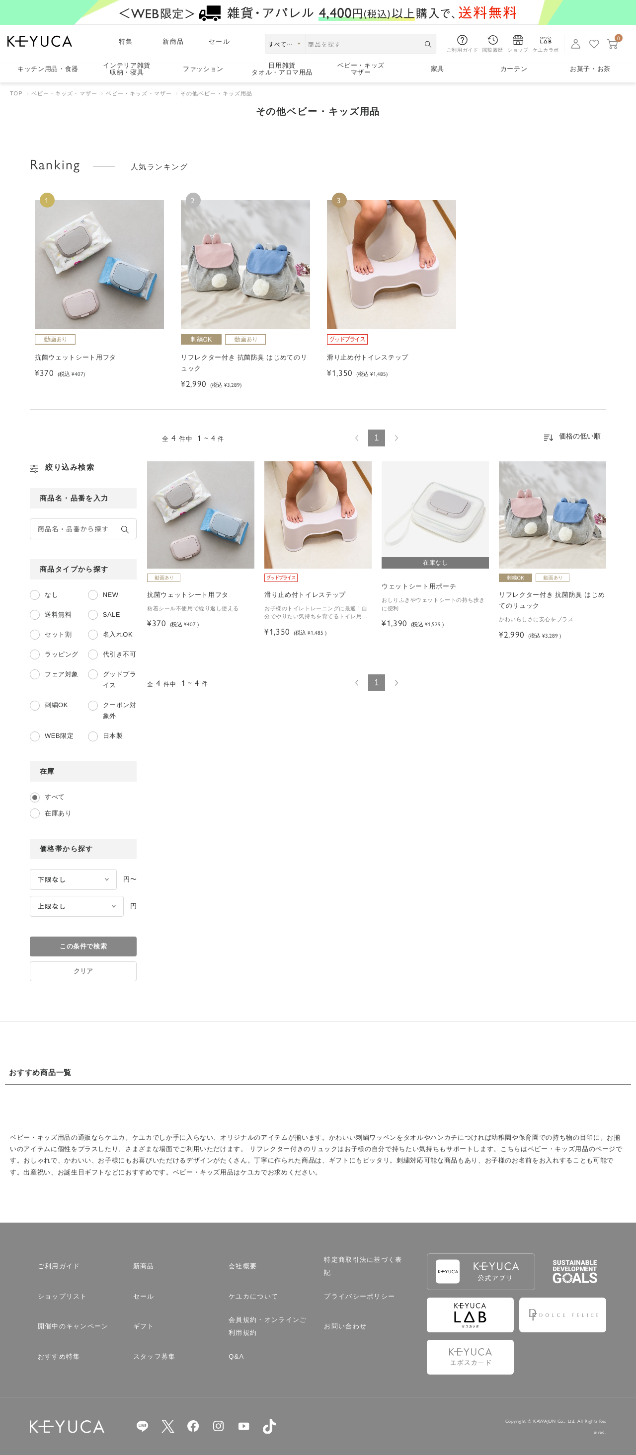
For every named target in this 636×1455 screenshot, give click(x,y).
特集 (126, 41)
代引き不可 (120, 654)
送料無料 (58, 614)
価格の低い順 (580, 436)
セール (219, 41)
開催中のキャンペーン (73, 1326)
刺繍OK (56, 705)
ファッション (203, 69)
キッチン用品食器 (48, 69)
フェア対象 (62, 674)
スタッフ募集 (154, 1356)
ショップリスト (62, 1296)
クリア (83, 971)
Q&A (236, 1356)
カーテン (514, 69)
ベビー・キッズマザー (361, 69)
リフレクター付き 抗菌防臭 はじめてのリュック (552, 600)
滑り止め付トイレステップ (305, 594)
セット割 (58, 634)
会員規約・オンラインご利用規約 (268, 1326)
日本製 (113, 735)
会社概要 (243, 1266)
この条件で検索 (83, 946)
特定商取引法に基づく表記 (363, 1266)
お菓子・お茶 (590, 69)
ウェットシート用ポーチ (419, 586)
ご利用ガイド (59, 1266)
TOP (16, 93)
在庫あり (58, 813)
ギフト (144, 1326)
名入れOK (118, 634)
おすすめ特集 (59, 1356)
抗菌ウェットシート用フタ (188, 594)
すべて (55, 796)
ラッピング (62, 654)
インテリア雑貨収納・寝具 (127, 69)
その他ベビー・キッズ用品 (216, 93)
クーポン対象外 (120, 710)
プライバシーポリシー (359, 1296)
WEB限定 (59, 735)
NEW (111, 594)
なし (51, 594)
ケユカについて (253, 1296)
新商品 (173, 41)
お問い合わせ (345, 1326)
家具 (437, 69)
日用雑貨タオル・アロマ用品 (282, 69)
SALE (111, 614)
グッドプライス (120, 679)
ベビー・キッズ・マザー (64, 93)
